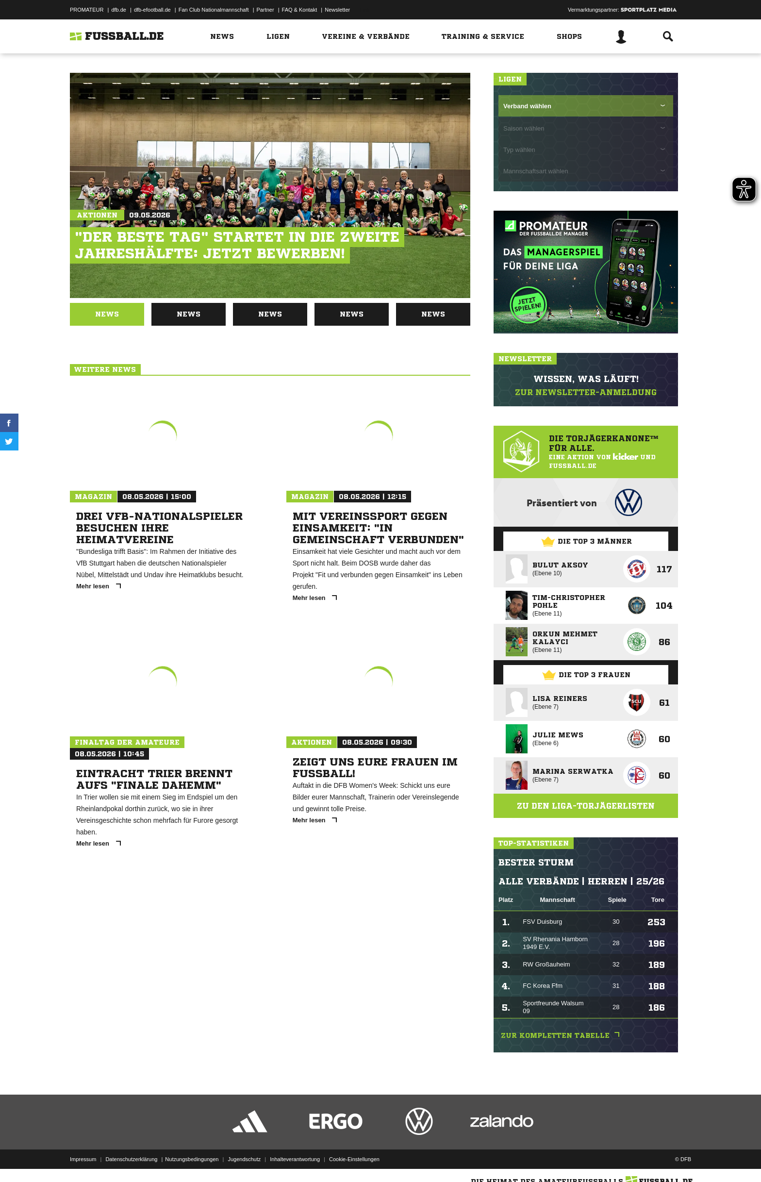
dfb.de (118, 10)
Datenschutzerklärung (131, 1159)
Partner (265, 10)
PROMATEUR (86, 10)
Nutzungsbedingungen (191, 1159)
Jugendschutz (244, 1159)
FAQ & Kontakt (299, 10)
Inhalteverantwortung (295, 1159)
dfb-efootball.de (152, 10)
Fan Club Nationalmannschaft (214, 10)
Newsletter (337, 10)
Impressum (83, 1159)
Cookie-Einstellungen (354, 1159)
